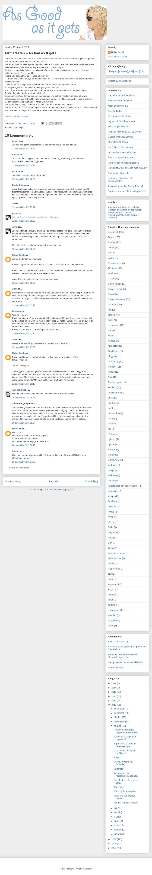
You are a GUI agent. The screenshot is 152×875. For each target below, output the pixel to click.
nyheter (111, 439)
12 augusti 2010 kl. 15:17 (23, 384)
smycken (112, 620)
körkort (111, 594)
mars (117, 825)
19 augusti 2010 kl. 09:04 (23, 423)
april (116, 821)
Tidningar (112, 268)
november (119, 713)
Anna (14, 213)
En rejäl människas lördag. (121, 137)
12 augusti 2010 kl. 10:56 (23, 283)
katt (110, 309)
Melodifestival (114, 558)
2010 (114, 705)
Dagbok (112, 532)
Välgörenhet (114, 568)
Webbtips (112, 465)
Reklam (111, 242)
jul (109, 408)
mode (111, 418)
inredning (112, 506)
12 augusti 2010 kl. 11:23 (23, 333)
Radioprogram (115, 382)
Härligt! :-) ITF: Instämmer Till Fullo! (125, 662)
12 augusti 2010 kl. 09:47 (23, 207)
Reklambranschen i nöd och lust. (124, 207)
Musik (111, 273)
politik (111, 397)
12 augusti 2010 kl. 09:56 (23, 221)
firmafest (8, 116)
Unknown (17, 311)
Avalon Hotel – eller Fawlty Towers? (125, 186)
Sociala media (115, 289)
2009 (114, 839)
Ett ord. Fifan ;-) (115, 667)
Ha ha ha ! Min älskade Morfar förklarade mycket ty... (123, 655)
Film (110, 320)
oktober (118, 717)
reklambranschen (116, 610)
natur (110, 599)
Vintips (111, 496)
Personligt (18, 127)
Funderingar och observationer (123, 486)
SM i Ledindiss (115, 111)
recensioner (114, 325)
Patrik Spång (18, 185)
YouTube (112, 341)
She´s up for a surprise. (125, 791)
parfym (111, 605)
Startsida (53, 481)
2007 (114, 848)
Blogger (88, 869)
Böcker (111, 330)
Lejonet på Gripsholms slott (121, 121)
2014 (114, 687)
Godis (111, 548)
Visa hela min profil (117, 56)
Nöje (110, 377)
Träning (111, 315)
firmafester (15, 116)
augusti (118, 726)
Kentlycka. (119, 787)
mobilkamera (114, 392)
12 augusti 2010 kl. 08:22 (23, 179)
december (119, 708)
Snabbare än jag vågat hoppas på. (125, 738)
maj (116, 816)
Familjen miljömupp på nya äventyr (125, 131)
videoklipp (113, 480)
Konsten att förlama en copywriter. (125, 210)
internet (111, 403)
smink (111, 423)
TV (109, 252)
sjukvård (112, 615)
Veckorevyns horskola (119, 126)
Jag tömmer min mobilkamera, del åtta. (126, 774)
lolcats (111, 511)
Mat (110, 335)
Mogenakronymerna (118, 106)
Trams (111, 237)
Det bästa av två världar (119, 116)
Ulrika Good (18, 255)
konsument (113, 584)
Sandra (15, 451)
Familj (111, 258)
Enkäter (112, 449)
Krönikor (112, 366)
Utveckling (113, 491)
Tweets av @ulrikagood (119, 81)
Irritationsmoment (116, 553)
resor (110, 517)
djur (110, 574)
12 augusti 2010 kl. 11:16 (23, 305)
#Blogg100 (113, 346)
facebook (112, 501)
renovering (113, 361)
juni (116, 812)
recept (111, 470)
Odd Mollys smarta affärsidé (122, 152)
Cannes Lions (115, 284)
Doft (110, 543)
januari (117, 834)
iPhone (111, 434)
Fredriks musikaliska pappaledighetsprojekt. (126, 731)
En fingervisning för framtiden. (123, 763)
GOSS (111, 278)
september (119, 721)
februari (118, 829)
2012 (114, 696)
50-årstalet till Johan (118, 142)
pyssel (111, 444)
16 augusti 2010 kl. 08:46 (23, 397)
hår (109, 429)
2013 (114, 692)
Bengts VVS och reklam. (120, 212)
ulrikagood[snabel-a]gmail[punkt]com (126, 71)
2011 (114, 700)
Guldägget (113, 351)
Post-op (117, 757)
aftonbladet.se (23, 58)
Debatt (111, 247)
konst (110, 579)
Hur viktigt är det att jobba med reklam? (127, 168)
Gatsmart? (119, 769)
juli (115, 808)
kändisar (112, 387)
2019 (114, 683)
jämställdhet (114, 413)
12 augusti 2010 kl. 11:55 (23, 347)
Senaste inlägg (13, 481)
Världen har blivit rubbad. (126, 802)
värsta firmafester (56, 58)
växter (111, 522)
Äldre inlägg (91, 481)
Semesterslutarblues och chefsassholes (120, 179)
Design (111, 537)
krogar (111, 589)
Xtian (14, 289)
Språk (111, 294)
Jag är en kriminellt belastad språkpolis (127, 191)
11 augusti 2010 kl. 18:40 (23, 149)
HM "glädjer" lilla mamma (120, 147)
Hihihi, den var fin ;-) (118, 641)
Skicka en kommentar (19, 468)
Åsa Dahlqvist (19, 390)
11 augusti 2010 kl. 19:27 (23, 165)
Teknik (111, 563)
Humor (111, 454)
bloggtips (112, 356)
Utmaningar (113, 460)
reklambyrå (24, 116)
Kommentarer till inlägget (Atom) (59, 489)
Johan (15, 141)
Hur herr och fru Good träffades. (123, 163)
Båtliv (110, 527)
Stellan (15, 155)
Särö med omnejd (117, 299)
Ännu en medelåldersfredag (121, 157)
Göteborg (112, 304)
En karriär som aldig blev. (120, 100)
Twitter (111, 372)
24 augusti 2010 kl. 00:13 (23, 445)
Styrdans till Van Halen (119, 173)
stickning (112, 475)
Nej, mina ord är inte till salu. (122, 95)
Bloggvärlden (114, 263)
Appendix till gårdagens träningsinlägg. (125, 745)
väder (111, 625)
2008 (114, 843)
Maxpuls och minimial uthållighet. (124, 751)
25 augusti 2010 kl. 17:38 (23, 462)
